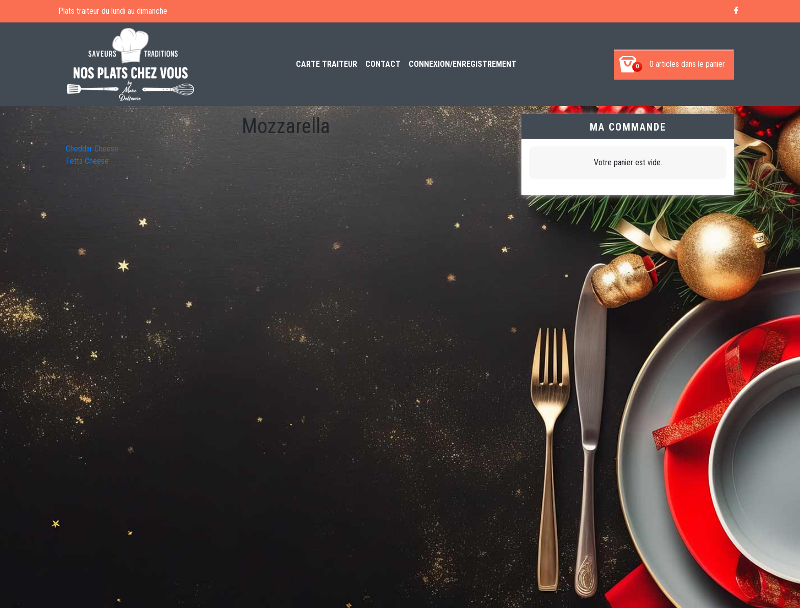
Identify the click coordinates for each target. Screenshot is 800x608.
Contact (383, 64)
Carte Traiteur (326, 64)
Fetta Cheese (87, 161)
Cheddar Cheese (92, 149)
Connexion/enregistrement (462, 64)
